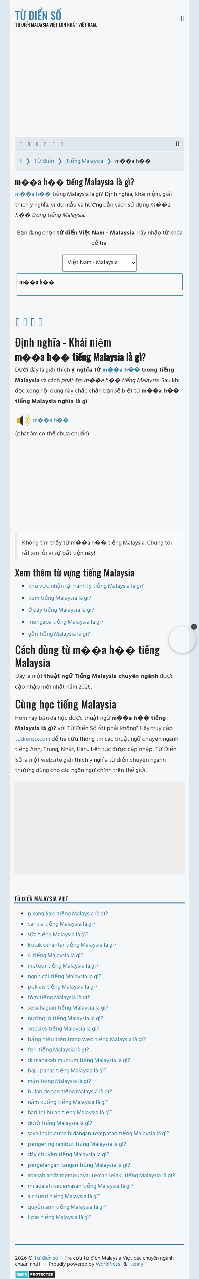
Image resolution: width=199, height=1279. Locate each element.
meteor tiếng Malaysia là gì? (63, 966)
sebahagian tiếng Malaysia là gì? (68, 1008)
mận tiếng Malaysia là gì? (59, 1081)
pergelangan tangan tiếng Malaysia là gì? (79, 1165)
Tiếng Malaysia (84, 161)
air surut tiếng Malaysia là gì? (64, 1196)
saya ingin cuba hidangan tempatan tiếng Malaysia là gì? (98, 1134)
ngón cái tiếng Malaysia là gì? (64, 977)
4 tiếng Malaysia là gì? (55, 956)
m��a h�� (121, 370)
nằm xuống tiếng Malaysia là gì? (68, 1102)
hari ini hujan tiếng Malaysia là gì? (70, 1113)
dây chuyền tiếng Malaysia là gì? (68, 1155)
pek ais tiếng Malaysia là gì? (63, 987)
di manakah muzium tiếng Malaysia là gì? (79, 1060)
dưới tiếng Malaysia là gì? (60, 1123)
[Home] (21, 161)
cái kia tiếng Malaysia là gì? (62, 924)
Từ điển (44, 161)
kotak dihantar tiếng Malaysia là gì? (72, 945)
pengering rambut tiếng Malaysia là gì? (77, 1144)
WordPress (108, 1264)
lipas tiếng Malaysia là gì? (60, 1217)
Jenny (137, 1264)
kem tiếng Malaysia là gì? (59, 598)
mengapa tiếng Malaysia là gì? (66, 622)
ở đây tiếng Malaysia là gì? (61, 610)
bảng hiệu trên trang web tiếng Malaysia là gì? (87, 1039)
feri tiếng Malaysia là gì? (58, 1050)
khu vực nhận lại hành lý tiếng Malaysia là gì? (86, 586)
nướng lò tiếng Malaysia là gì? (65, 1019)
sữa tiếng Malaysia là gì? (58, 935)
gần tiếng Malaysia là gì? (59, 634)
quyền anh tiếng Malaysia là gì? (67, 1207)
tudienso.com (32, 739)
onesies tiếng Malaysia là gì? (63, 1029)
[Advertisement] (99, 82)
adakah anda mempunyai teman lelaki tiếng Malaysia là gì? (101, 1176)
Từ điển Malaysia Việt (36, 24)
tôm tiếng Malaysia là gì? (59, 998)
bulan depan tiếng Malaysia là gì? (70, 1092)
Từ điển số (38, 15)
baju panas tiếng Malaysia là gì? (67, 1071)
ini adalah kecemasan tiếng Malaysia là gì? (81, 1186)
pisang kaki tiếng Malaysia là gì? (68, 914)
